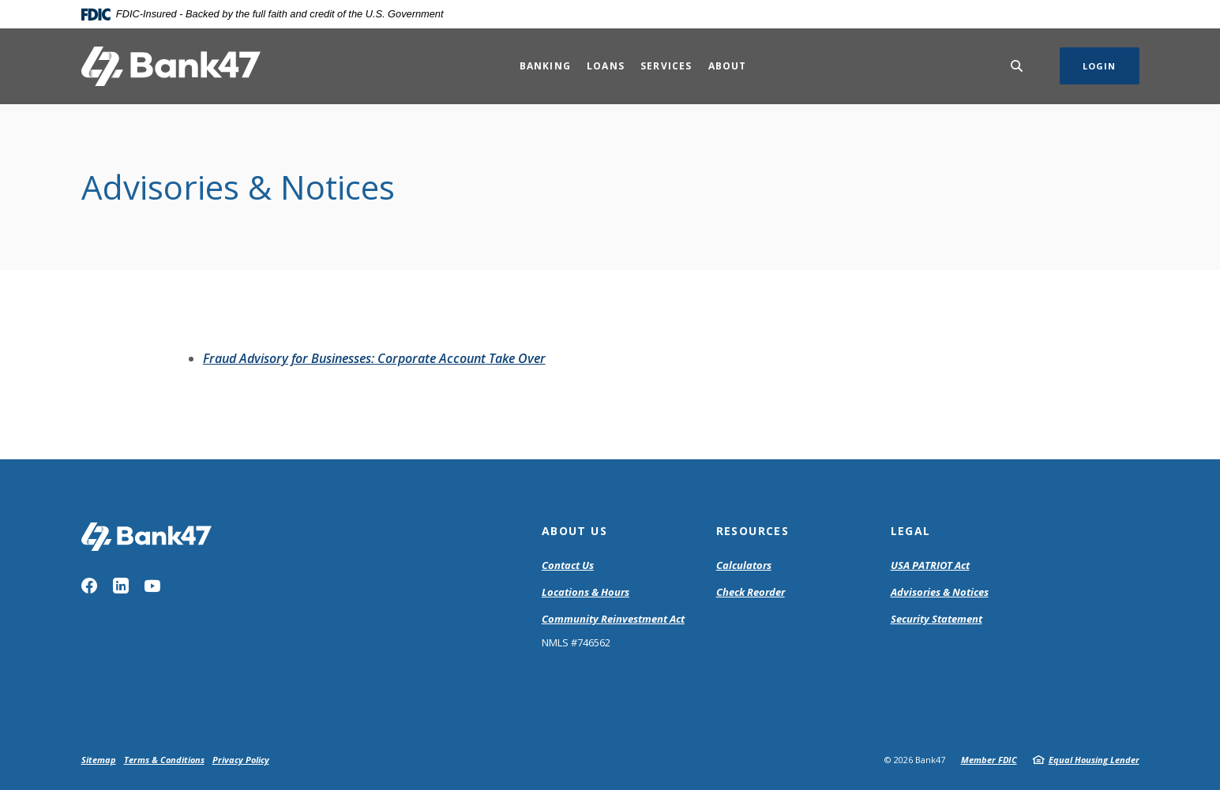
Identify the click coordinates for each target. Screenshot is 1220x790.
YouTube (152, 585)
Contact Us (568, 565)
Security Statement (936, 619)
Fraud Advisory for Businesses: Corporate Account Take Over (374, 358)
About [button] (727, 66)
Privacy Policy (240, 760)
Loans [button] (606, 66)
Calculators (743, 565)
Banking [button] (545, 66)
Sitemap (98, 760)
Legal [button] (911, 530)
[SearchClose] (1017, 66)
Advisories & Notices (940, 592)
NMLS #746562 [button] (576, 642)
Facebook (89, 585)
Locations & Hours (585, 592)
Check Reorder (750, 592)
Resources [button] (753, 530)
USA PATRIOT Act (930, 565)
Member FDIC (989, 760)
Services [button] (666, 66)
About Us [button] (574, 530)
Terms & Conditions (164, 760)
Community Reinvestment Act (613, 619)
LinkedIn (121, 585)
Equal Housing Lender (1094, 760)
